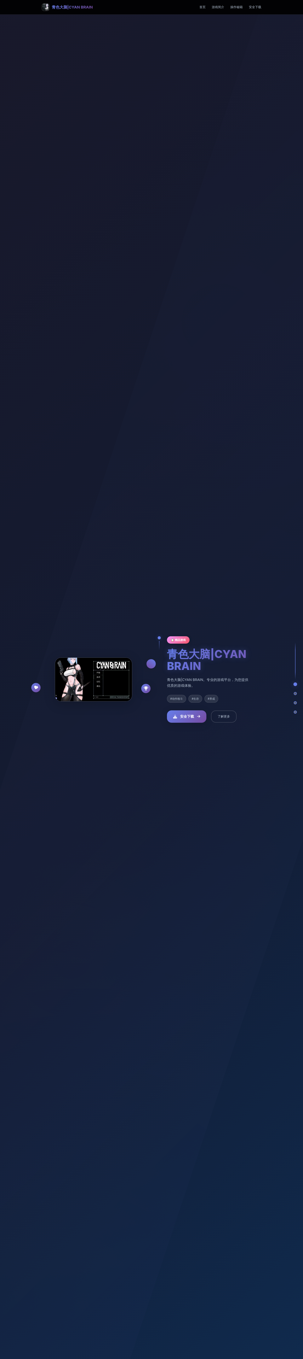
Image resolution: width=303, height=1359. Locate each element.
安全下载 (255, 7)
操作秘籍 (236, 7)
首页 (202, 7)
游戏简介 (218, 7)
